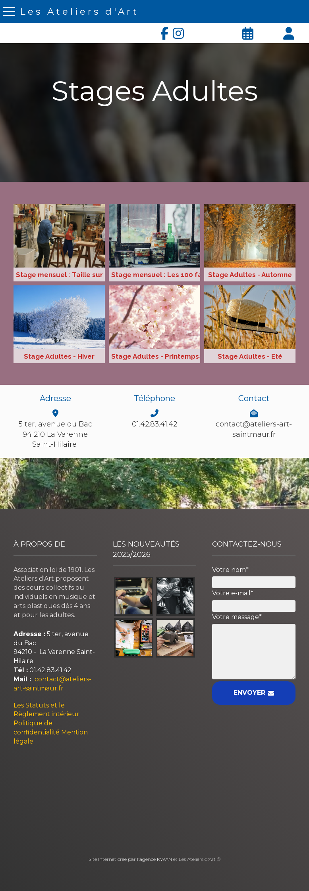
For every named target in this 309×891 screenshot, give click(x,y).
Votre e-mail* (232, 593)
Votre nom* (230, 570)
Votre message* (237, 617)
